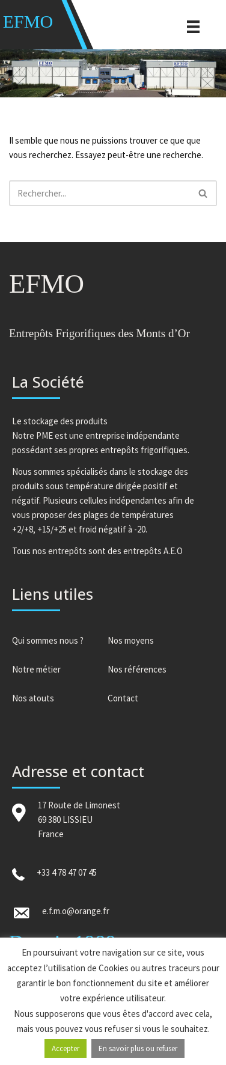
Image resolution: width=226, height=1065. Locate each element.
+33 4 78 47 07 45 (67, 872)
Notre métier (36, 669)
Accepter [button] (65, 1048)
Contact (123, 698)
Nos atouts (33, 698)
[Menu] (193, 25)
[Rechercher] (99, 193)
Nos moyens (131, 640)
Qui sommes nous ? (48, 640)
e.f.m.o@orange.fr (75, 911)
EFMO (28, 21)
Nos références (137, 669)
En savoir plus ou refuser (138, 1048)
